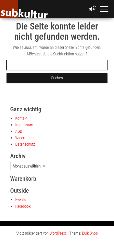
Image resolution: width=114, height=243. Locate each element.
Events (20, 199)
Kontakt (21, 118)
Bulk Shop (90, 233)
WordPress (58, 233)
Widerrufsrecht (27, 137)
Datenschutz (25, 144)
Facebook (23, 206)
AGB (18, 131)
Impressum (24, 125)
